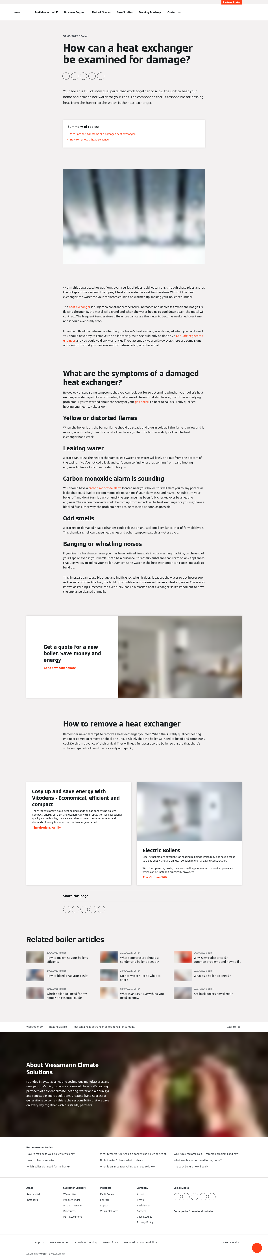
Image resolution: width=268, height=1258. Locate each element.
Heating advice (58, 1026)
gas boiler (141, 402)
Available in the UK (46, 12)
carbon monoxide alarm (105, 488)
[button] (257, 1248)
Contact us (173, 12)
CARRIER (60, 1254)
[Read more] (60, 957)
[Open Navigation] (17, 12)
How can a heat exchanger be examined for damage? (104, 1026)
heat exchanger (79, 307)
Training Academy (150, 12)
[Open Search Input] (240, 12)
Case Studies (124, 12)
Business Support (75, 12)
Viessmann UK (34, 1026)
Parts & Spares (101, 12)
